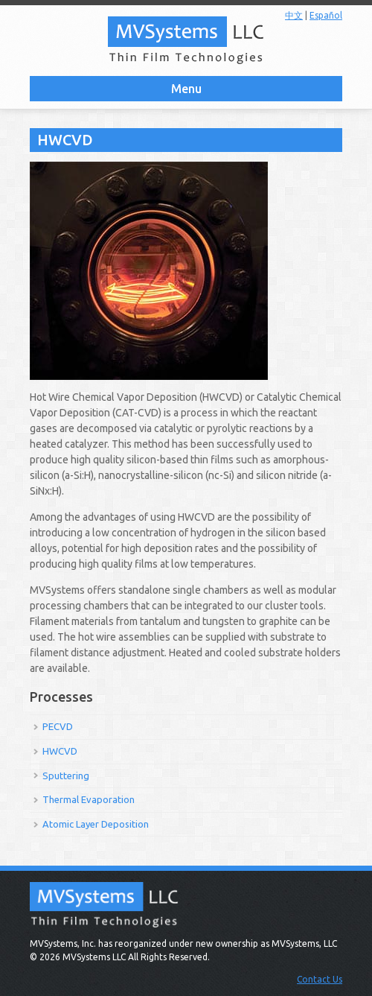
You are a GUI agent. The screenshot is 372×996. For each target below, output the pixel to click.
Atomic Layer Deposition (95, 824)
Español (326, 15)
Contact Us (319, 979)
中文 (294, 15)
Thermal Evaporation (88, 799)
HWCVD (59, 751)
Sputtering (65, 775)
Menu (186, 88)
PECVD (57, 726)
